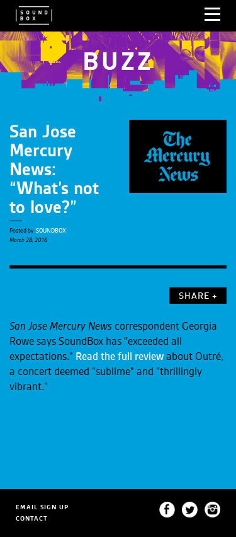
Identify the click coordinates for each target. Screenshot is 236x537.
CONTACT (32, 518)
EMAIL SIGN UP (42, 507)
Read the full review (120, 356)
